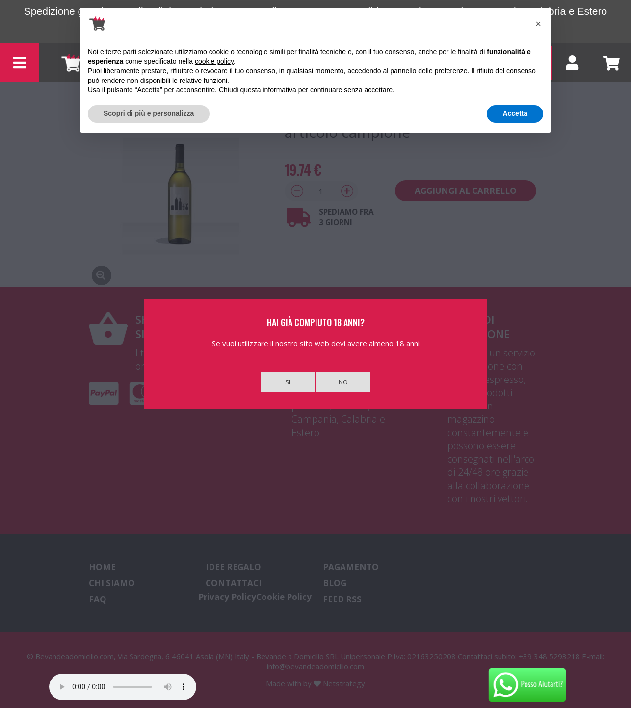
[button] (538, 23)
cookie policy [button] (214, 61)
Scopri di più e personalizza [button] (149, 113)
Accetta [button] (514, 113)
